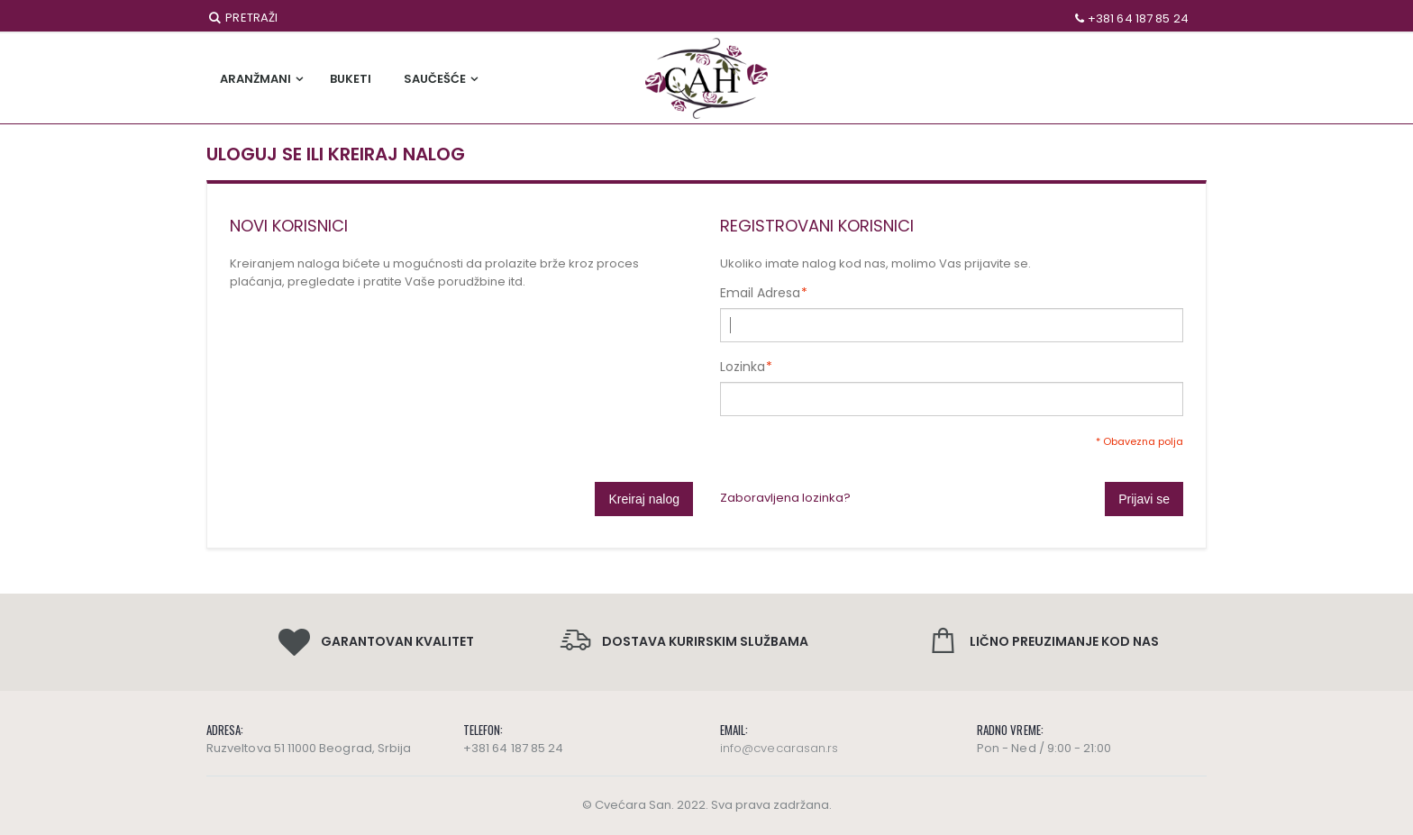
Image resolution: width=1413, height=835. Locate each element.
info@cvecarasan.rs (779, 748)
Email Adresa (760, 292)
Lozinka (742, 366)
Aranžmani (255, 78)
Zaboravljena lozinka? (785, 497)
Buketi (350, 78)
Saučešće (435, 78)
